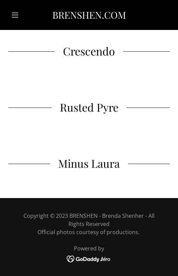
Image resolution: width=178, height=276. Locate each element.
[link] (89, 15)
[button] (20, 15)
